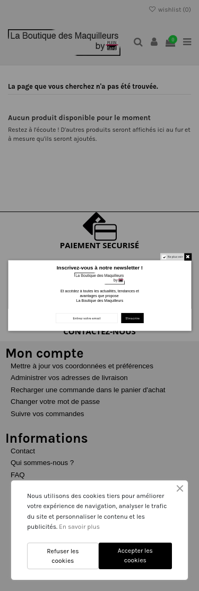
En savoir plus (79, 526)
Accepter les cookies (135, 555)
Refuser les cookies (63, 555)
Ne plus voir (175, 256)
